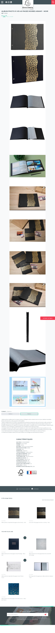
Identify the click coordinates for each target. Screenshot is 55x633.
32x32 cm (10, 413)
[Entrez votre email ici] (27, 614)
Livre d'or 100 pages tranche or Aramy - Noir (39, 522)
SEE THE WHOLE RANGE (48, 500)
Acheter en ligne (47, 318)
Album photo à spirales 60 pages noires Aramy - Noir (13, 522)
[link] (2, 2)
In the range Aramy (6, 498)
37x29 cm (29, 413)
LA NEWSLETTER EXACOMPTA (27, 611)
